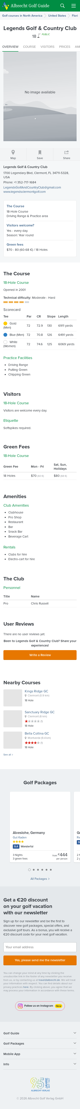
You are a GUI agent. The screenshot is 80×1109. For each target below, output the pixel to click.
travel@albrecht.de (49, 980)
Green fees (15, 244)
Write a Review (40, 655)
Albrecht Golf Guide (30, 5)
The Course (15, 206)
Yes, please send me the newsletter (40, 960)
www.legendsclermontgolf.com (24, 191)
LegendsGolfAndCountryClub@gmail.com (32, 187)
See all (7, 755)
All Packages (39, 879)
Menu (73, 6)
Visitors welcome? (20, 225)
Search (62, 6)
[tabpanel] (40, 829)
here (26, 987)
